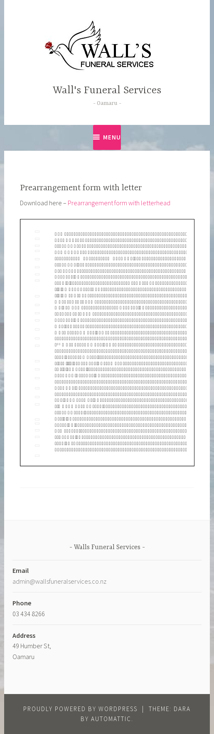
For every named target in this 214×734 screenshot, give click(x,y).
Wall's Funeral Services (107, 91)
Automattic (111, 719)
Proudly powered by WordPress (80, 709)
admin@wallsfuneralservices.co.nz (59, 581)
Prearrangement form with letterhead (119, 203)
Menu (112, 137)
